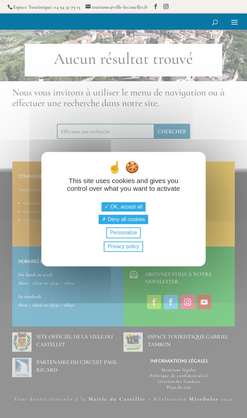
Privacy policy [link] (123, 246)
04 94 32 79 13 (67, 7)
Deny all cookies (123, 219)
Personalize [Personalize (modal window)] (123, 233)
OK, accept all (123, 207)
